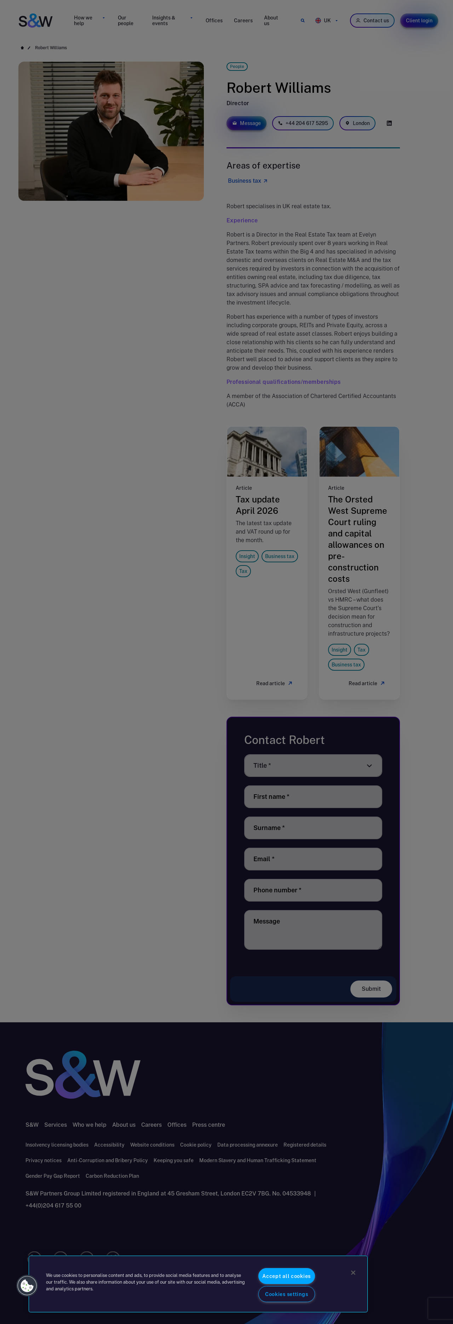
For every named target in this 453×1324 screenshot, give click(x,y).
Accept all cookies (286, 1276)
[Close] (353, 1272)
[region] (198, 1284)
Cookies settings (286, 1294)
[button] (27, 1285)
